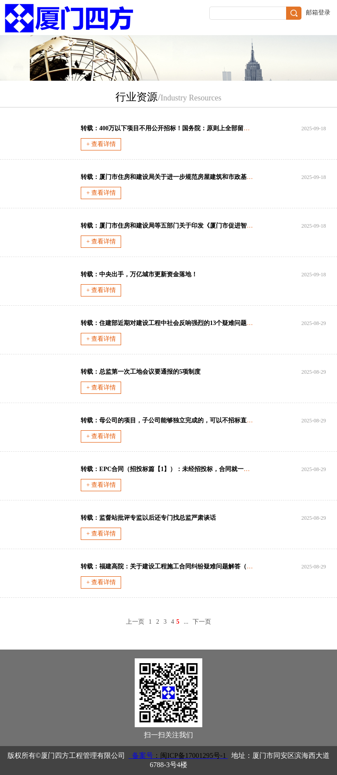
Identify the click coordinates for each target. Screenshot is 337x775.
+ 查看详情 (101, 144)
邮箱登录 (318, 12)
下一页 (202, 621)
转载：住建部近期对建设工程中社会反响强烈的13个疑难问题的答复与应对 (182, 323)
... (186, 621)
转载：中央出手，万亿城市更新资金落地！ (139, 274)
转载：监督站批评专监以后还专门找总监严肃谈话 (148, 517)
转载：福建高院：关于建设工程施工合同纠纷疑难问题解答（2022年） (176, 566)
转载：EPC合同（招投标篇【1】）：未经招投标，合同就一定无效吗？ (177, 469)
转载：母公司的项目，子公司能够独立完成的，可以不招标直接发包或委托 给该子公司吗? (203, 420)
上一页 (135, 621)
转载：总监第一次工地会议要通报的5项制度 (141, 371)
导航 (325, 26)
